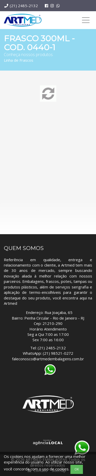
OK (76, 469)
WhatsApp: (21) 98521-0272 (48, 353)
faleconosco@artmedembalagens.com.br (48, 358)
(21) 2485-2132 (24, 5)
